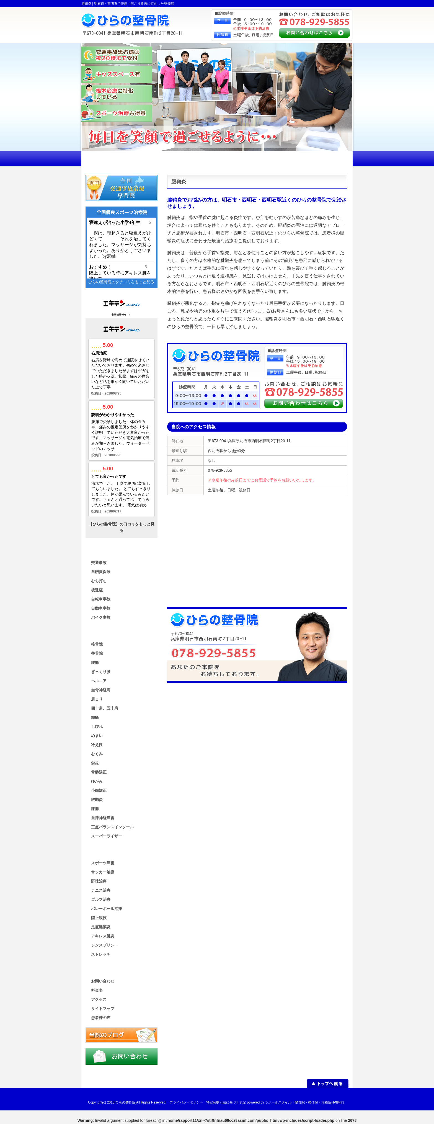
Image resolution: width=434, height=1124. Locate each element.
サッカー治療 (102, 872)
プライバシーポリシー (186, 1102)
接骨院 (97, 644)
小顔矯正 (99, 790)
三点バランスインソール (112, 827)
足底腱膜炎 (100, 927)
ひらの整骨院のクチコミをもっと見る (121, 282)
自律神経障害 (102, 818)
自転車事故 (100, 599)
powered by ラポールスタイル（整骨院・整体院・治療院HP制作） (296, 1102)
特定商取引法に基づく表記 (226, 1102)
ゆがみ (97, 781)
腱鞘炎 (97, 799)
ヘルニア (99, 681)
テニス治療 (100, 890)
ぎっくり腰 (100, 671)
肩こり (97, 699)
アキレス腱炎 (102, 936)
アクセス (99, 999)
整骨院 (97, 653)
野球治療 (99, 881)
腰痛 (95, 662)
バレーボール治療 (106, 908)
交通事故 (99, 562)
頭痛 (95, 717)
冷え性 (97, 745)
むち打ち (99, 581)
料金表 (97, 990)
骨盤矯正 (99, 772)
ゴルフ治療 (100, 899)
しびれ (97, 726)
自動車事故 (100, 608)
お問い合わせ (102, 981)
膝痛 (95, 808)
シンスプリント (104, 945)
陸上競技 (99, 918)
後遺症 (97, 590)
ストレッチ (100, 954)
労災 (95, 763)
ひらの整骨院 (125, 1102)
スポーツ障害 (102, 863)
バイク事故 (100, 617)
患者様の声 (100, 1017)
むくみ (97, 754)
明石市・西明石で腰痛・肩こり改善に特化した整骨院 (134, 4)
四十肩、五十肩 (104, 708)
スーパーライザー (106, 836)
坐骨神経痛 (100, 690)
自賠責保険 (100, 571)
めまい (97, 735)
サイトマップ (102, 1008)
